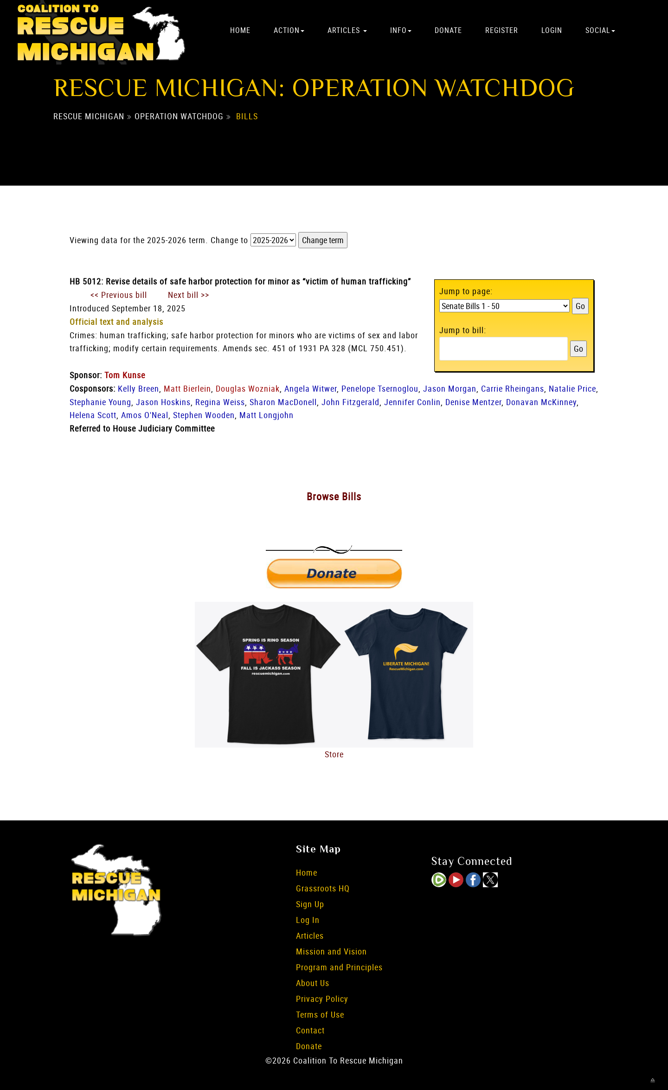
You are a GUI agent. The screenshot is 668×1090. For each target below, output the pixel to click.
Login (551, 30)
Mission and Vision (331, 951)
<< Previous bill (118, 294)
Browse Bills (334, 496)
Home (240, 30)
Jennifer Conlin (412, 401)
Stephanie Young (100, 401)
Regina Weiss (220, 401)
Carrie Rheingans (512, 388)
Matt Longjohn (266, 414)
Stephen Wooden (204, 414)
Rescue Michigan (88, 116)
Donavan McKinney (541, 401)
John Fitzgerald (350, 401)
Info (400, 30)
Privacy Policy (322, 998)
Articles (347, 30)
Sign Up (310, 903)
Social (600, 30)
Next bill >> (188, 294)
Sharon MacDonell (283, 401)
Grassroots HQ (323, 888)
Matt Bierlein (187, 388)
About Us (312, 982)
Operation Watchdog (179, 116)
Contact (310, 1030)
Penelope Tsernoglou (379, 388)
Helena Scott (93, 414)
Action (289, 30)
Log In (308, 919)
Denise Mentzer (473, 401)
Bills (247, 116)
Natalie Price (572, 388)
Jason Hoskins (163, 401)
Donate (448, 30)
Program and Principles (339, 967)
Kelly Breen (138, 388)
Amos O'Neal (144, 414)
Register (501, 30)
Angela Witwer (310, 388)
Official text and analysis (116, 321)
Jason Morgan (449, 388)
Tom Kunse (124, 375)
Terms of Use (320, 1014)
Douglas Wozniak (248, 388)
